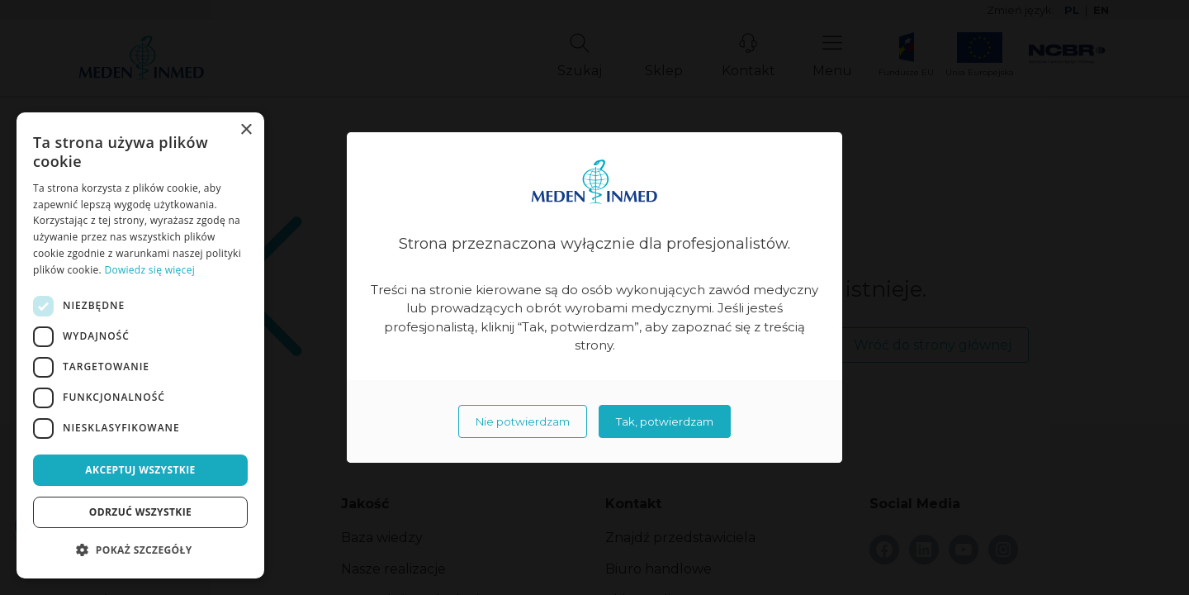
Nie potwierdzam (523, 421)
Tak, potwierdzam (664, 421)
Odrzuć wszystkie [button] (140, 512)
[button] (140, 550)
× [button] (245, 130)
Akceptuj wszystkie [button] (140, 470)
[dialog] (140, 345)
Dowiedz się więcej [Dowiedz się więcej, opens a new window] (149, 270)
